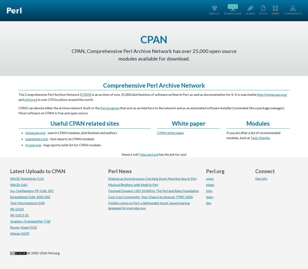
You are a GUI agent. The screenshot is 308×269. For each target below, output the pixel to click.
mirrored (30, 100)
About (214, 10)
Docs (263, 10)
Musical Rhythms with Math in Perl (133, 185)
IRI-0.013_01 (19, 215)
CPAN (275, 10)
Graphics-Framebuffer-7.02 (30, 221)
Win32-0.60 (18, 185)
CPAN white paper (170, 133)
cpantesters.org (36, 139)
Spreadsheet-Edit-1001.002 (30, 197)
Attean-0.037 (19, 233)
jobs (209, 191)
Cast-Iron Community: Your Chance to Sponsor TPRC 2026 (150, 197)
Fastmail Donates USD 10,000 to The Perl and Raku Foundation (153, 191)
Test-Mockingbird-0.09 (27, 203)
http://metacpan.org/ (272, 94)
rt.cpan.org (33, 145)
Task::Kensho (260, 138)
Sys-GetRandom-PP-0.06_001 (32, 191)
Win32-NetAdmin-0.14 (27, 179)
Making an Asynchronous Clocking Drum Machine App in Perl (152, 179)
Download (232, 10)
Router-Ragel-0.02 (23, 227)
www (210, 179)
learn (209, 197)
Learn (250, 10)
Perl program (110, 108)
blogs (210, 185)
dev (208, 203)
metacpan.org (35, 133)
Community (293, 10)
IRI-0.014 (17, 209)
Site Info (261, 179)
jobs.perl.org (149, 154)
